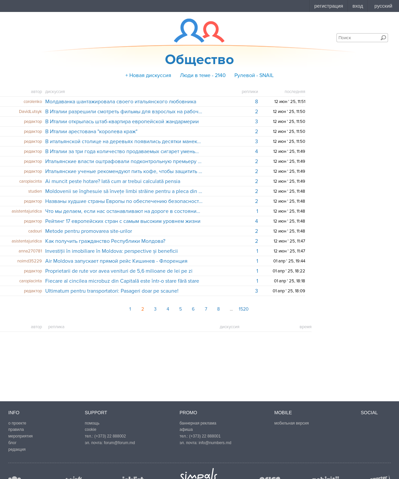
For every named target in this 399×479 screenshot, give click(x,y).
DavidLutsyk (30, 111)
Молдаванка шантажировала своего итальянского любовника (120, 101)
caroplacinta (30, 181)
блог (12, 442)
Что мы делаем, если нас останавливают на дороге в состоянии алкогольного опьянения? (124, 211)
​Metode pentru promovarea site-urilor (88, 231)
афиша (186, 429)
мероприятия (20, 436)
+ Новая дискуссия (148, 75)
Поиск (383, 37)
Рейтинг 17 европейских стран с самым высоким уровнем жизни (122, 221)
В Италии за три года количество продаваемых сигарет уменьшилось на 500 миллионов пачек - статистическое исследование (124, 151)
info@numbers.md (215, 442)
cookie (90, 429)
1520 (244, 309)
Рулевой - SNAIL (254, 75)
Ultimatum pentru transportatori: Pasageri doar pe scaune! (112, 291)
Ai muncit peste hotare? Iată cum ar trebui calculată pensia (112, 181)
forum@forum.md (119, 442)
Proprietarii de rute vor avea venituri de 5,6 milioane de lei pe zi (119, 271)
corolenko (33, 101)
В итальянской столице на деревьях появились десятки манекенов (124, 141)
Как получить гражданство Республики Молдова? (105, 241)
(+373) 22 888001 (205, 436)
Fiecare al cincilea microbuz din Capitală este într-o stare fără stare (122, 281)
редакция (17, 449)
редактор (33, 121)
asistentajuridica (27, 211)
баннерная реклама (198, 423)
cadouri (35, 231)
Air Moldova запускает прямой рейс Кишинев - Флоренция (116, 261)
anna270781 (30, 251)
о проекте (17, 423)
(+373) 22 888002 (110, 436)
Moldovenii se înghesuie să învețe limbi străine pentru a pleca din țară (124, 191)
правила (16, 429)
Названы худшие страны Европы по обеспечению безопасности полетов (124, 201)
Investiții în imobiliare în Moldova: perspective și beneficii (111, 251)
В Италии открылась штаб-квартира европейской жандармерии (122, 121)
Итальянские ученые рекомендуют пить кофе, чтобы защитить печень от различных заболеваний (124, 171)
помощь (92, 423)
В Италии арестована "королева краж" (91, 131)
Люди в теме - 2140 (203, 75)
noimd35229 (29, 261)
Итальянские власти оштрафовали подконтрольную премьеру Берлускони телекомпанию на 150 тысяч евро (124, 161)
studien (35, 191)
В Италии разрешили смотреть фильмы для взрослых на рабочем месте (124, 111)
